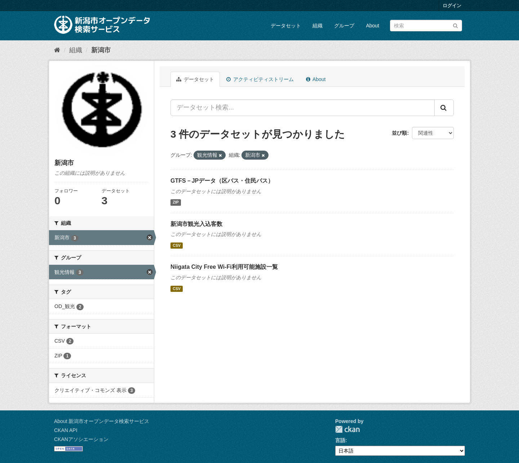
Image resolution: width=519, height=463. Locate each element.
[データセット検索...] (302, 107)
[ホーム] (57, 50)
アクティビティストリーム (260, 79)
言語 (340, 440)
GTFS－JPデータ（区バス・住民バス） (222, 181)
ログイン (452, 5)
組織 (317, 25)
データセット (286, 25)
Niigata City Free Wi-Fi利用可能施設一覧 (224, 267)
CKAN (347, 429)
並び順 (399, 133)
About (372, 25)
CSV (177, 245)
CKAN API (65, 430)
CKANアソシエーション (81, 439)
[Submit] (455, 25)
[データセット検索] (426, 25)
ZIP (175, 202)
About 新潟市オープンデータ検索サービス (101, 421)
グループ (344, 25)
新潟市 (101, 50)
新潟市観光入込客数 (196, 224)
